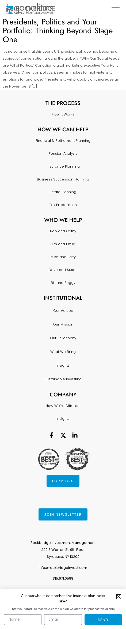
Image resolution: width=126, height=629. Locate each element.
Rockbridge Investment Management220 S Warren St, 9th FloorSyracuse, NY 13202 (63, 549)
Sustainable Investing (63, 379)
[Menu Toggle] (116, 10)
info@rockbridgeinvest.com (63, 567)
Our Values (63, 310)
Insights (63, 365)
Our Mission (63, 324)
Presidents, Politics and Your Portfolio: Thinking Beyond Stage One (58, 30)
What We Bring (63, 351)
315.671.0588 (63, 578)
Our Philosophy (63, 338)
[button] (119, 597)
